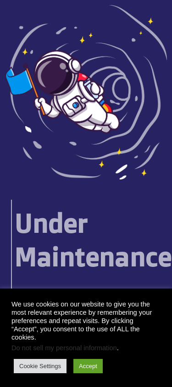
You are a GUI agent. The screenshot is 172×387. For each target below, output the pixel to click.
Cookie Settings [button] (40, 366)
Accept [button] (88, 366)
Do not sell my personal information (64, 348)
